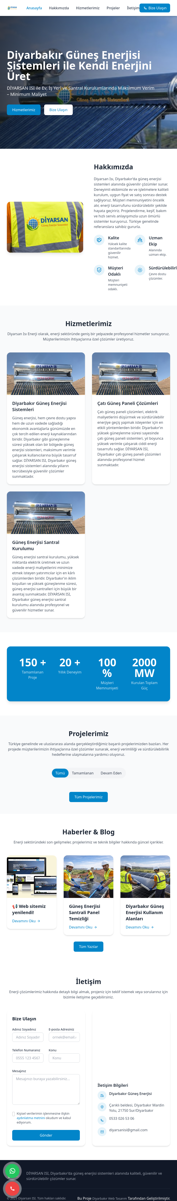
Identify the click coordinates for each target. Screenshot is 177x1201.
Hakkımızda (59, 8)
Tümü (60, 773)
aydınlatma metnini (31, 1118)
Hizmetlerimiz (88, 8)
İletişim (133, 8)
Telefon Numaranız (26, 1050)
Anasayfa (34, 8)
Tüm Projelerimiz (88, 797)
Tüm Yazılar (88, 946)
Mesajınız (19, 1071)
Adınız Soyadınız (24, 1029)
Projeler (113, 8)
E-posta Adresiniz (61, 1029)
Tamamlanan (83, 773)
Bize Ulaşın (58, 109)
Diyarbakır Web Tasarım (109, 1198)
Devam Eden (111, 773)
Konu (53, 1050)
